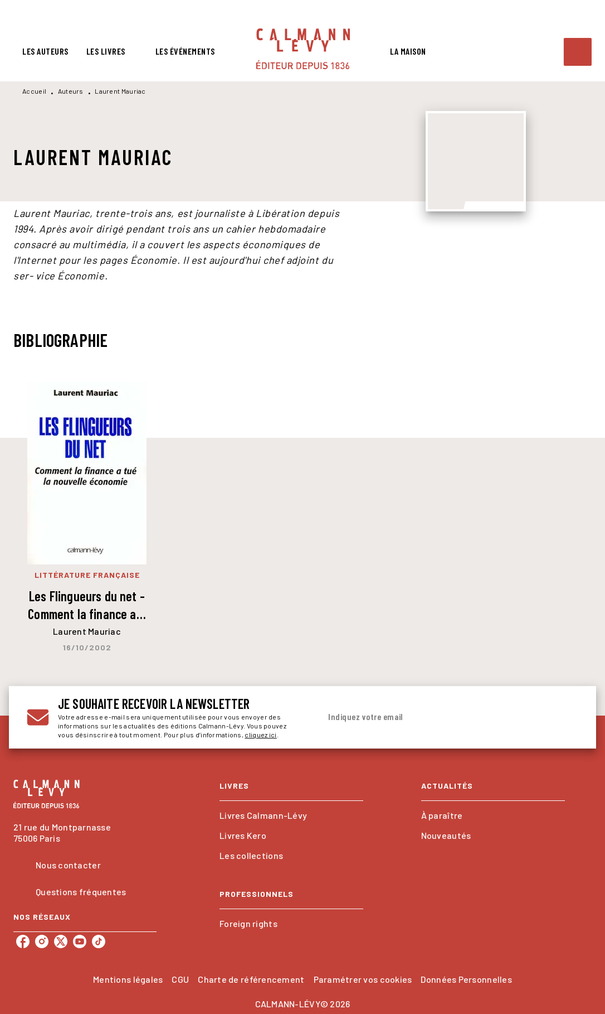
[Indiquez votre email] (435, 717)
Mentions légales (128, 979)
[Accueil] (303, 48)
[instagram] (41, 941)
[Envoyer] (565, 717)
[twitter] (60, 941)
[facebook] (22, 941)
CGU (180, 979)
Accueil (34, 91)
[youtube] (79, 941)
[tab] (45, 51)
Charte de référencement (251, 979)
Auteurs (71, 91)
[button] (291, 815)
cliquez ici (260, 734)
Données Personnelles (466, 979)
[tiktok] (98, 941)
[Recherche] (578, 52)
